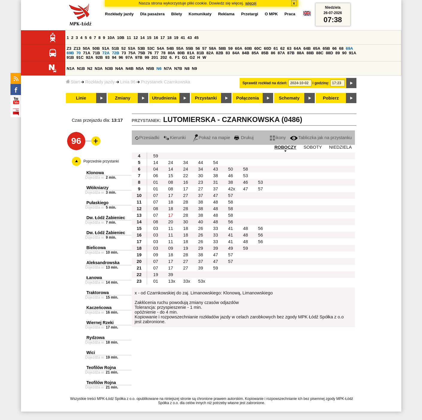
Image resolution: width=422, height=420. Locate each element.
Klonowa (95, 172)
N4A (119, 68)
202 (164, 57)
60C (257, 48)
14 (142, 37)
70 (78, 53)
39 (215, 248)
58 (245, 169)
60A (238, 48)
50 (230, 169)
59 (230, 48)
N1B (81, 68)
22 (185, 175)
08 (170, 182)
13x (172, 281)
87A (281, 53)
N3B (109, 68)
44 (200, 162)
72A (106, 53)
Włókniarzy (98, 187)
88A (300, 53)
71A (86, 53)
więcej (250, 3)
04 (155, 169)
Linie (81, 98)
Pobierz (331, 98)
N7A (168, 68)
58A (212, 48)
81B (200, 53)
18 (169, 37)
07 (155, 195)
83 (228, 53)
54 (215, 162)
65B (326, 48)
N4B (129, 68)
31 (215, 182)
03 (155, 228)
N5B (150, 68)
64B (307, 48)
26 (200, 228)
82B (219, 53)
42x (231, 188)
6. (171, 57)
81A (190, 53)
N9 (194, 68)
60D (267, 48)
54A (160, 48)
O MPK (271, 14)
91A (352, 53)
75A (131, 53)
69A (349, 48)
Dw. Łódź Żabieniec (106, 217)
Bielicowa (96, 247)
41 (183, 37)
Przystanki (206, 98)
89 (337, 53)
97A (129, 57)
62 (282, 48)
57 (204, 48)
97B (138, 57)
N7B (178, 68)
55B (189, 48)
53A (131, 48)
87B (290, 53)
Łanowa (94, 277)
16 (156, 37)
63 (289, 48)
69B (70, 53)
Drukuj (243, 137)
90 (344, 53)
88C (319, 53)
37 (215, 188)
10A (111, 37)
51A (105, 48)
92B (99, 57)
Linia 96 (127, 81)
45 (196, 37)
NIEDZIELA (340, 147)
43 (189, 37)
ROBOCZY (285, 147)
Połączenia (247, 98)
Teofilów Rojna (101, 367)
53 (245, 175)
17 (163, 37)
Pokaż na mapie (211, 137)
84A (236, 53)
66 (334, 48)
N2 (89, 68)
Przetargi (249, 14)
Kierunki (175, 137)
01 (155, 182)
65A (316, 48)
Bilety (176, 14)
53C (151, 48)
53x (201, 281)
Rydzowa (96, 337)
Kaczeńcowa (99, 307)
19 (176, 37)
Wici (91, 352)
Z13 (77, 48)
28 (185, 202)
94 (114, 57)
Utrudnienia (164, 98)
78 (163, 53)
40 (200, 221)
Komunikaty (200, 14)
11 (129, 37)
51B (115, 48)
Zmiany (122, 98)
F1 (177, 57)
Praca (290, 14)
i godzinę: (320, 83)
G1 (184, 57)
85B (264, 53)
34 (185, 162)
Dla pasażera (152, 14)
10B (120, 37)
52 (123, 48)
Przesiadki (147, 137)
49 (230, 248)
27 (200, 188)
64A (297, 48)
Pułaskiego (98, 202)
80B (180, 53)
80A (171, 53)
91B (70, 57)
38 (215, 175)
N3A (99, 68)
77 (156, 53)
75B (141, 53)
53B (141, 48)
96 (121, 57)
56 (198, 48)
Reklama (226, 14)
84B (245, 53)
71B (96, 53)
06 (155, 175)
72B (115, 53)
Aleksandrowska (103, 262)
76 (150, 53)
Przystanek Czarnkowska (165, 81)
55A (179, 48)
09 (170, 248)
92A (89, 57)
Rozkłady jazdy (100, 81)
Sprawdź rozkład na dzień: (265, 83)
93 (107, 57)
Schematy (289, 98)
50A (86, 48)
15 (149, 37)
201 (155, 57)
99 (147, 57)
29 (200, 248)
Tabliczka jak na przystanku (321, 137)
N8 (187, 68)
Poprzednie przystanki (101, 161)
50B (96, 48)
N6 (158, 68)
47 (245, 188)
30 (200, 175)
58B (222, 48)
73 (124, 53)
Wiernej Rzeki (100, 322)
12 (135, 37)
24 (170, 162)
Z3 (69, 48)
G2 (192, 57)
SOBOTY (313, 147)
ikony (278, 137)
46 (230, 175)
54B (170, 48)
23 (200, 182)
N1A (71, 68)
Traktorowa (98, 292)
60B (248, 48)
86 (273, 53)
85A (255, 53)
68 (341, 48)
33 (215, 228)
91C (80, 57)
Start (73, 81)
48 (215, 202)
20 (170, 221)
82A (210, 53)
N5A (140, 68)
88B (310, 53)
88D (329, 53)
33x (186, 281)
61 (275, 48)
